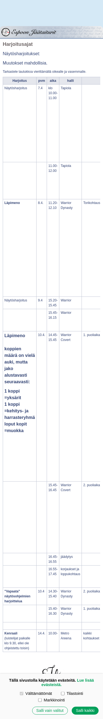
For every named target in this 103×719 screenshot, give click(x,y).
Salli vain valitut (49, 710)
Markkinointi (51, 700)
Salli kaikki (85, 710)
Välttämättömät (36, 693)
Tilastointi (72, 693)
